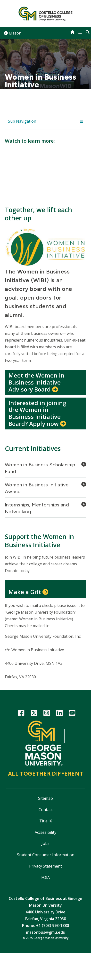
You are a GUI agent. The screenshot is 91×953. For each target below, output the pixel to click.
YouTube (72, 713)
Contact (46, 809)
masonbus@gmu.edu (45, 932)
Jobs (45, 843)
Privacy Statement (45, 866)
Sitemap (45, 798)
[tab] (45, 469)
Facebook (21, 713)
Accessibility (45, 832)
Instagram (46, 713)
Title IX (45, 821)
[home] (72, 32)
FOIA (45, 877)
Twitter (34, 713)
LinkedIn (59, 713)
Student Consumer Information (45, 854)
